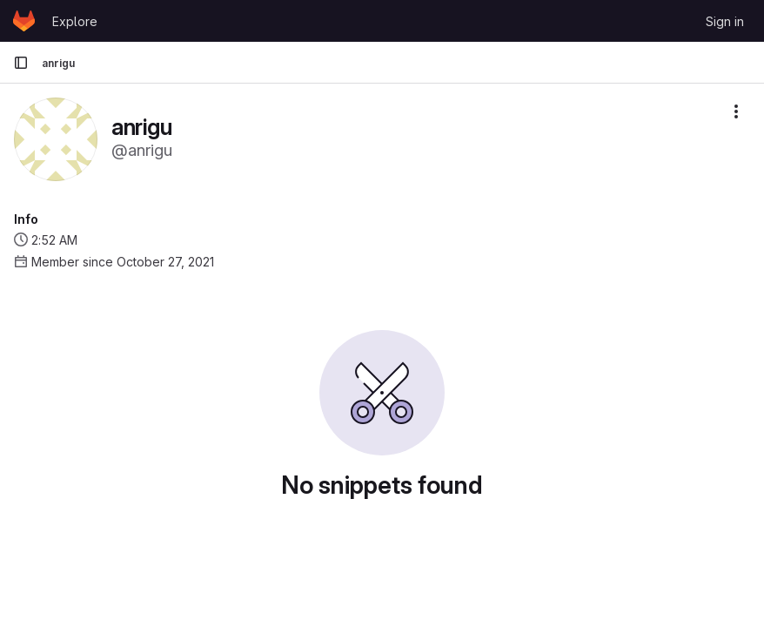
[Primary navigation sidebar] (21, 63)
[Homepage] (24, 21)
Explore (74, 21)
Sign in (725, 21)
